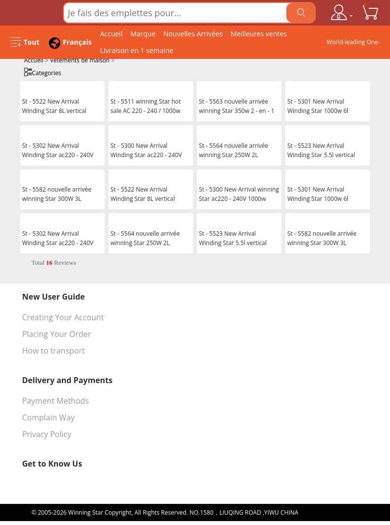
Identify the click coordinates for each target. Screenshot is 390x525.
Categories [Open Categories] (42, 71)
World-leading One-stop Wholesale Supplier (353, 44)
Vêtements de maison (80, 60)
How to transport (53, 349)
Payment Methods (55, 399)
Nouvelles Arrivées (193, 33)
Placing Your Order (56, 333)
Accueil (111, 33)
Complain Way (48, 416)
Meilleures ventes (258, 33)
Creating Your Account (63, 316)
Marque (142, 33)
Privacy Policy (46, 433)
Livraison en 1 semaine (136, 50)
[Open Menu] (25, 42)
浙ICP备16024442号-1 (329, 511)
